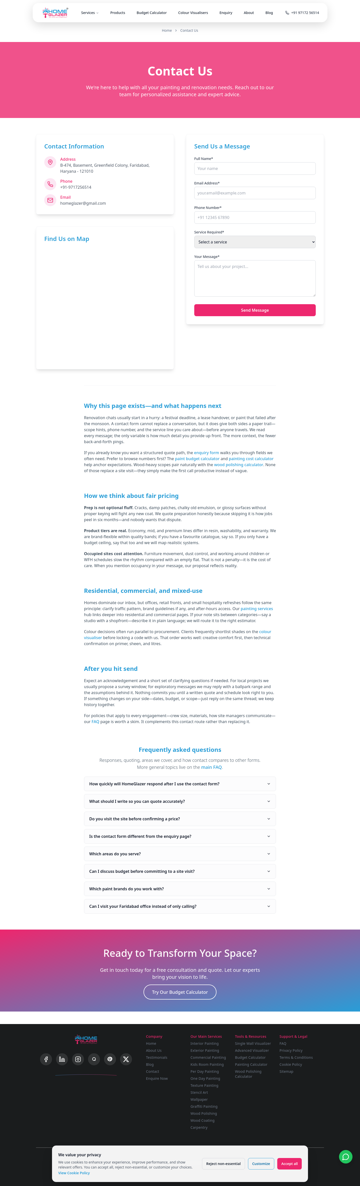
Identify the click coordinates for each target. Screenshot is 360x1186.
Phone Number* (208, 207)
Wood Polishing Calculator (248, 1074)
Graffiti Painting (204, 1106)
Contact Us (189, 30)
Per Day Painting (204, 1071)
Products (117, 12)
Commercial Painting (208, 1057)
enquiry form (206, 452)
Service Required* (209, 232)
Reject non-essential (223, 1163)
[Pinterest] (110, 1059)
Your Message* (207, 256)
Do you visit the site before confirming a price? (180, 819)
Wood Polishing (203, 1113)
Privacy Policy (291, 1050)
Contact (152, 1071)
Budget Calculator (151, 12)
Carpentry (199, 1127)
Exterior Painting (204, 1050)
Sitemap (287, 1071)
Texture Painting (204, 1085)
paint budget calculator (197, 458)
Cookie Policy (291, 1064)
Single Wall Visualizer (253, 1043)
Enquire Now (157, 1078)
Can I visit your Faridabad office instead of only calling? (180, 906)
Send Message (255, 310)
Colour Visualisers (193, 12)
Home (167, 30)
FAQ (95, 721)
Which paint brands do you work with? (180, 889)
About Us (154, 1050)
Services (90, 12)
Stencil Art (199, 1092)
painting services (257, 608)
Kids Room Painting (207, 1064)
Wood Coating (202, 1120)
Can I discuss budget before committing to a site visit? (180, 871)
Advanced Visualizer (252, 1050)
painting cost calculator (251, 458)
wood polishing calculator (238, 464)
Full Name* (203, 158)
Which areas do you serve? (180, 854)
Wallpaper (199, 1099)
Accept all (289, 1163)
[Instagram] (78, 1059)
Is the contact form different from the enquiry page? (180, 836)
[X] (126, 1059)
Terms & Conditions (296, 1057)
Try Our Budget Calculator (180, 992)
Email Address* (207, 183)
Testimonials (156, 1057)
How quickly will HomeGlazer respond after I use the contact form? (180, 784)
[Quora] (94, 1059)
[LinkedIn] (62, 1059)
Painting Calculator (251, 1064)
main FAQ (211, 767)
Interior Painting (204, 1043)
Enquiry (226, 12)
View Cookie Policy (74, 1173)
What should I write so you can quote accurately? (180, 801)
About (249, 12)
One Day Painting (205, 1078)
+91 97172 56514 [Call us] (302, 12)
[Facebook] (46, 1059)
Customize (261, 1163)
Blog (269, 12)
